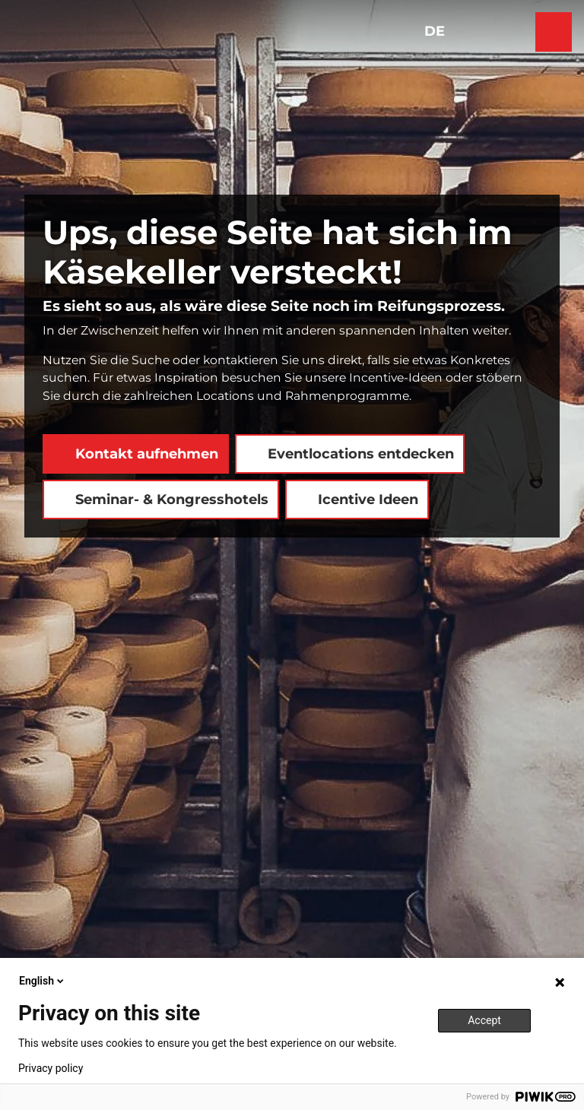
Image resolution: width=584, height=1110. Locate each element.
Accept (484, 1020)
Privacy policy (50, 1068)
